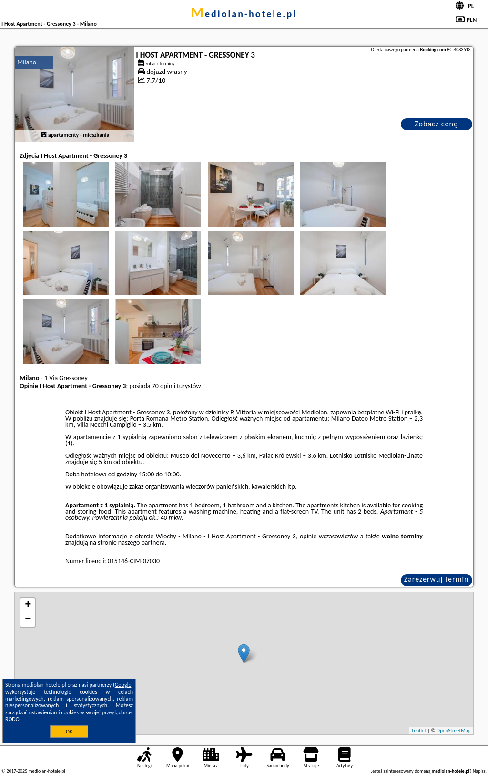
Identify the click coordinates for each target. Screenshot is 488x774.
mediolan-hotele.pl (244, 14)
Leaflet (419, 730)
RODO (12, 719)
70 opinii (163, 386)
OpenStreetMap (454, 730)
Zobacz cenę (436, 123)
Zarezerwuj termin (436, 579)
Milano (26, 62)
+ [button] (28, 605)
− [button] (28, 619)
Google (123, 684)
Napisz (479, 771)
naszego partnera (141, 542)
